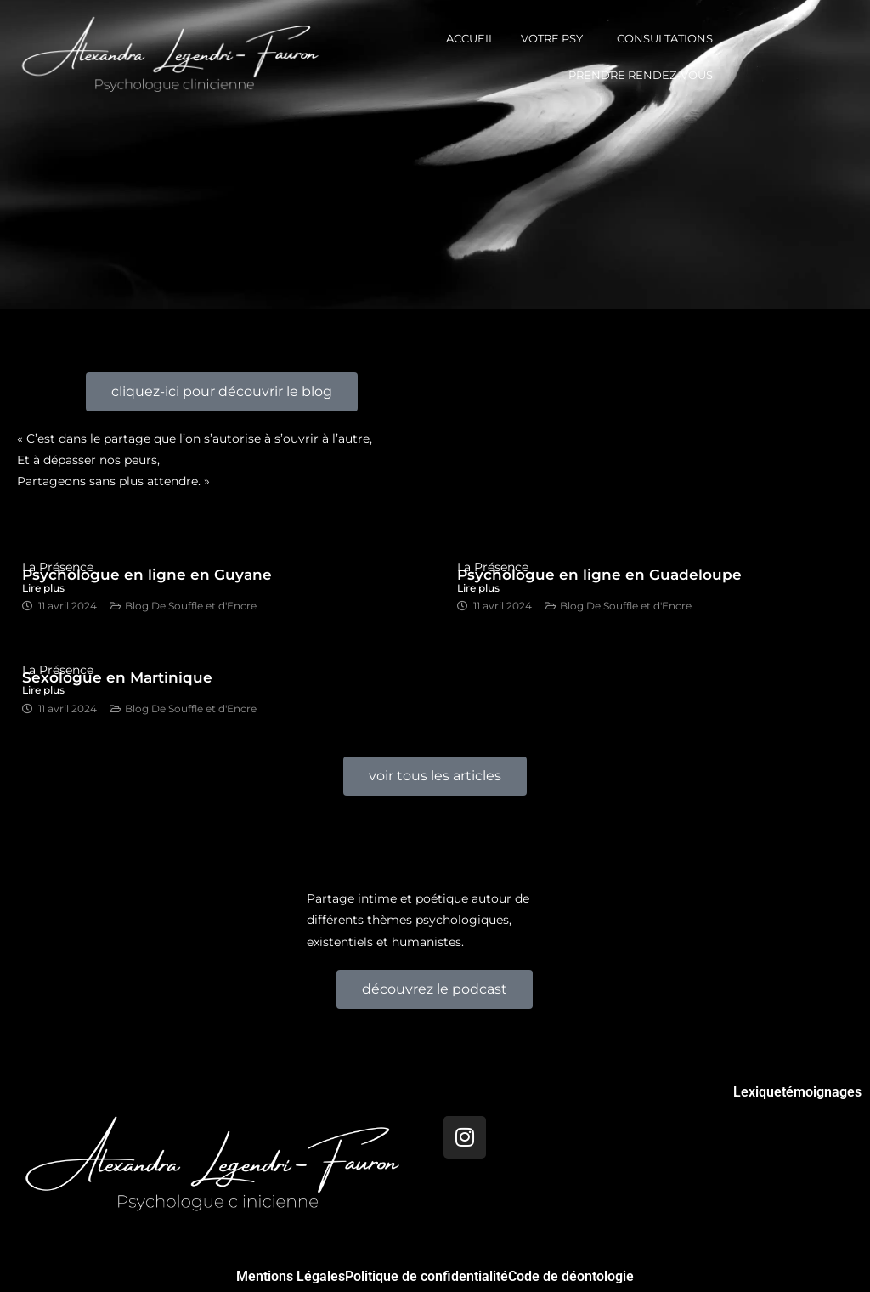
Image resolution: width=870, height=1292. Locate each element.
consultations (665, 38)
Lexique (757, 1092)
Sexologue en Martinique (117, 677)
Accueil (470, 38)
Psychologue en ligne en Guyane (147, 574)
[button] (556, 38)
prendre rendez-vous (640, 75)
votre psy (552, 38)
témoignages (822, 1092)
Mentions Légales (290, 1277)
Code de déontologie (571, 1277)
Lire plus (43, 689)
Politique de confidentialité (426, 1277)
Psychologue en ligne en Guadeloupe (599, 574)
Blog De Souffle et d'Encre (191, 605)
